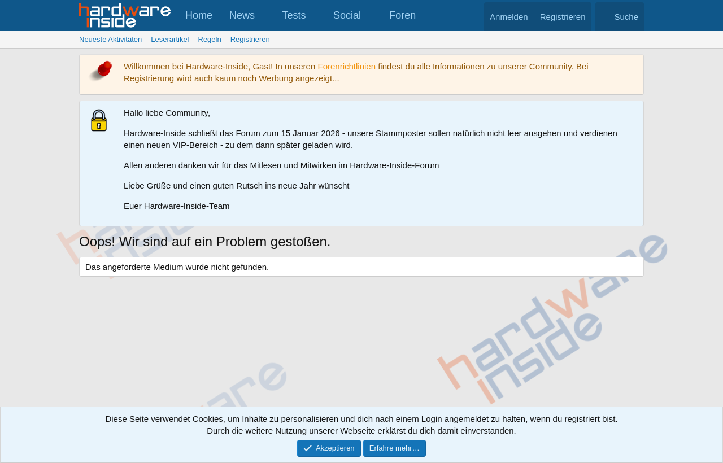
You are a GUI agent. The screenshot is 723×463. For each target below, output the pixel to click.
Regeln (209, 39)
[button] (265, 15)
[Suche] (619, 16)
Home (198, 15)
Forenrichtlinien (346, 66)
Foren (402, 15)
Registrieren (250, 39)
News (242, 15)
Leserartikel (170, 39)
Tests (294, 15)
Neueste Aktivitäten (110, 39)
